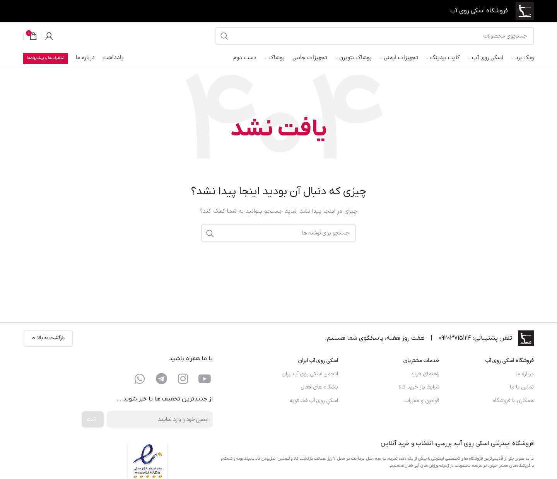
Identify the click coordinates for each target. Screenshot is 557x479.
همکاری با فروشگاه (513, 401)
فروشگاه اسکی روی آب (509, 361)
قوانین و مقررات (422, 401)
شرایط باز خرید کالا (419, 387)
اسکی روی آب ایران (318, 361)
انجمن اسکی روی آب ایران (310, 374)
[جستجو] (374, 36)
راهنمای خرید (425, 374)
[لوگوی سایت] (525, 11)
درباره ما (525, 374)
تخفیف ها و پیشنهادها (45, 58)
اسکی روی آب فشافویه (314, 401)
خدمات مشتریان (421, 361)
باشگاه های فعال (319, 387)
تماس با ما (522, 387)
